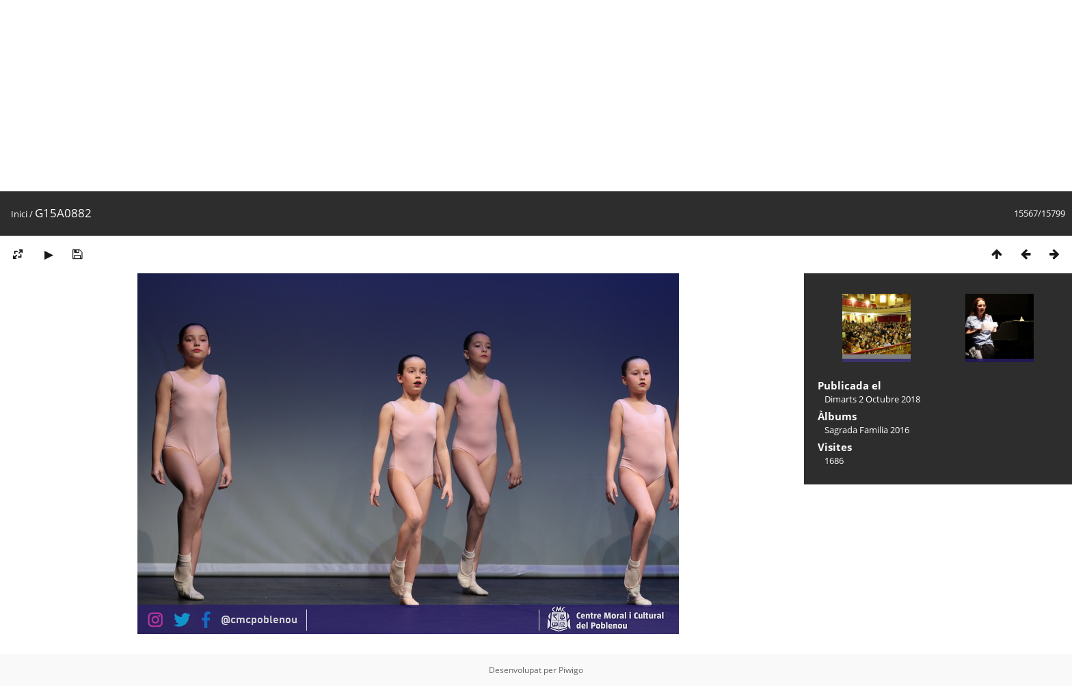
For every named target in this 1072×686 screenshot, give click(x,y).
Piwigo (571, 670)
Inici (19, 214)
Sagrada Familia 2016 (867, 430)
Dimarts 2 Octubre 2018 (872, 399)
